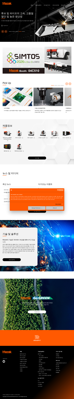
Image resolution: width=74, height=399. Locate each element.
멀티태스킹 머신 (23, 353)
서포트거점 (58, 370)
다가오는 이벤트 (41, 382)
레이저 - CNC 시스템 (43, 373)
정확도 (40, 361)
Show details (58, 204)
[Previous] (2, 31)
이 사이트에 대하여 (17, 394)
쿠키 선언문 (11, 394)
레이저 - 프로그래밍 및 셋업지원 (45, 375)
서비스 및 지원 (55, 5)
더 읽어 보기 (37, 312)
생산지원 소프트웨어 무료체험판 (45, 369)
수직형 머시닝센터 (23, 359)
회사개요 (57, 364)
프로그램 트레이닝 (59, 357)
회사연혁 (57, 366)
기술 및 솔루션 (38, 5)
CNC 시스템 (41, 355)
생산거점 (57, 368)
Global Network (70, 2)
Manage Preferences (37, 207)
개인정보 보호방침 (6, 394)
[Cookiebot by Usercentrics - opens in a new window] (58, 190)
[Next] (5, 31)
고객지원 (57, 355)
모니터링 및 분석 (42, 362)
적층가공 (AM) (22, 365)
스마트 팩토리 (41, 368)
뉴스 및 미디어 (47, 5)
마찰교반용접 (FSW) (23, 367)
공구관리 (40, 366)
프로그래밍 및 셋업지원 (43, 357)
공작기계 (39, 353)
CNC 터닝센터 (22, 357)
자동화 (21, 369)
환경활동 (57, 372)
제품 (32, 5)
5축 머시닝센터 (23, 355)
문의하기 (69, 5)
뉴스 (39, 380)
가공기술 (40, 359)
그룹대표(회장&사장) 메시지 (61, 362)
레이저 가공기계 (23, 363)
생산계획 (40, 364)
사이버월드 (40, 384)
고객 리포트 (40, 386)
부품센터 (57, 353)
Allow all (55, 207)
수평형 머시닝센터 (23, 361)
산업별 (21, 370)
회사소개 (63, 5)
